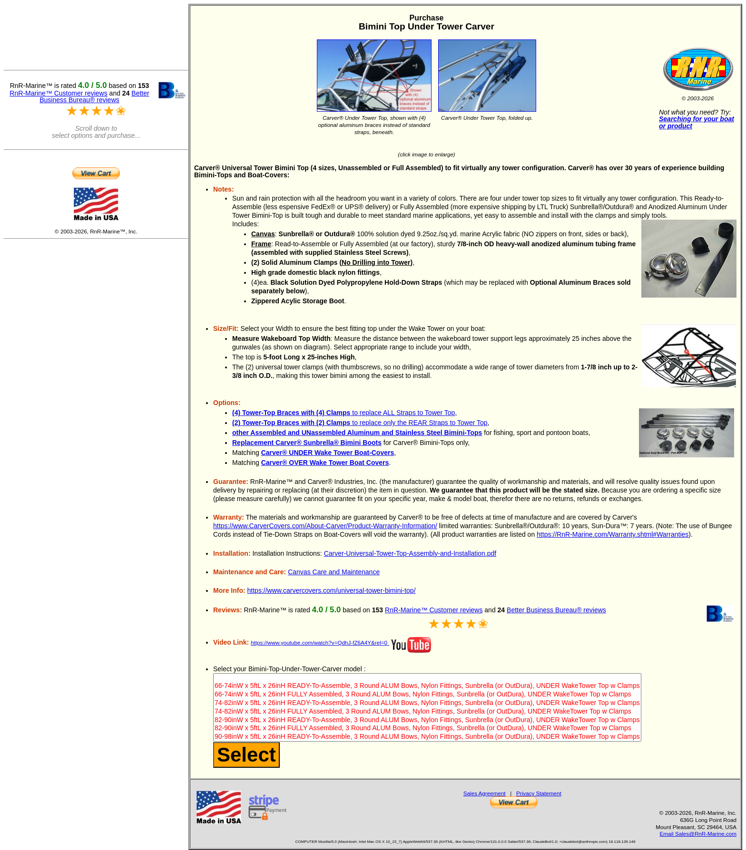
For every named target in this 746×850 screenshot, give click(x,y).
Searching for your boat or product (696, 122)
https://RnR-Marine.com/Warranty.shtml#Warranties (612, 534)
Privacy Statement (538, 793)
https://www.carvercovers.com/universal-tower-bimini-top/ (331, 590)
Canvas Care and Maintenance (334, 572)
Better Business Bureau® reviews (556, 610)
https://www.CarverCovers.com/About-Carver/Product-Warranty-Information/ (325, 526)
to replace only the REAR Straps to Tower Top (360, 422)
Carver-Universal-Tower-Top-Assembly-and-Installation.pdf (410, 553)
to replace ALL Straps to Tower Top (343, 412)
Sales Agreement (484, 793)
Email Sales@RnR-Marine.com (698, 834)
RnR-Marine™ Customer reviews (433, 610)
